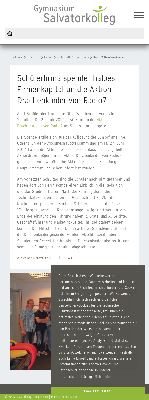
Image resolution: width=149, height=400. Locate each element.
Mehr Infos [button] (103, 376)
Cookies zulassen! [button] (98, 391)
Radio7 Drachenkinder (109, 57)
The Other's (81, 57)
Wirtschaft (63, 57)
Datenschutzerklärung (64, 397)
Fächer (48, 57)
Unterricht (33, 57)
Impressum (41, 397)
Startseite (16, 57)
